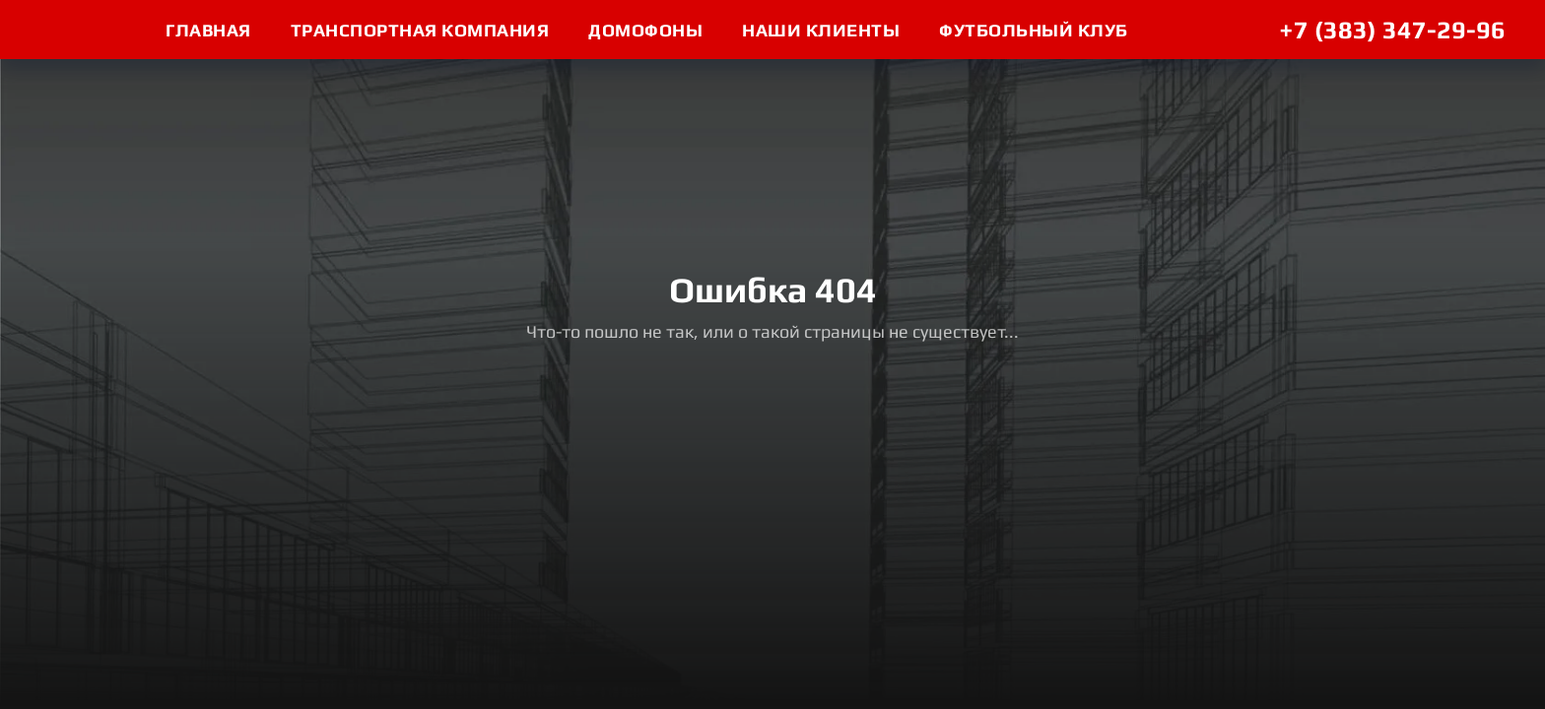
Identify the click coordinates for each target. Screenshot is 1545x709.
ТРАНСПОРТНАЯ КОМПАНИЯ (420, 30)
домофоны (645, 30)
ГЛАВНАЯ (208, 30)
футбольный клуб (1033, 30)
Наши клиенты (821, 30)
